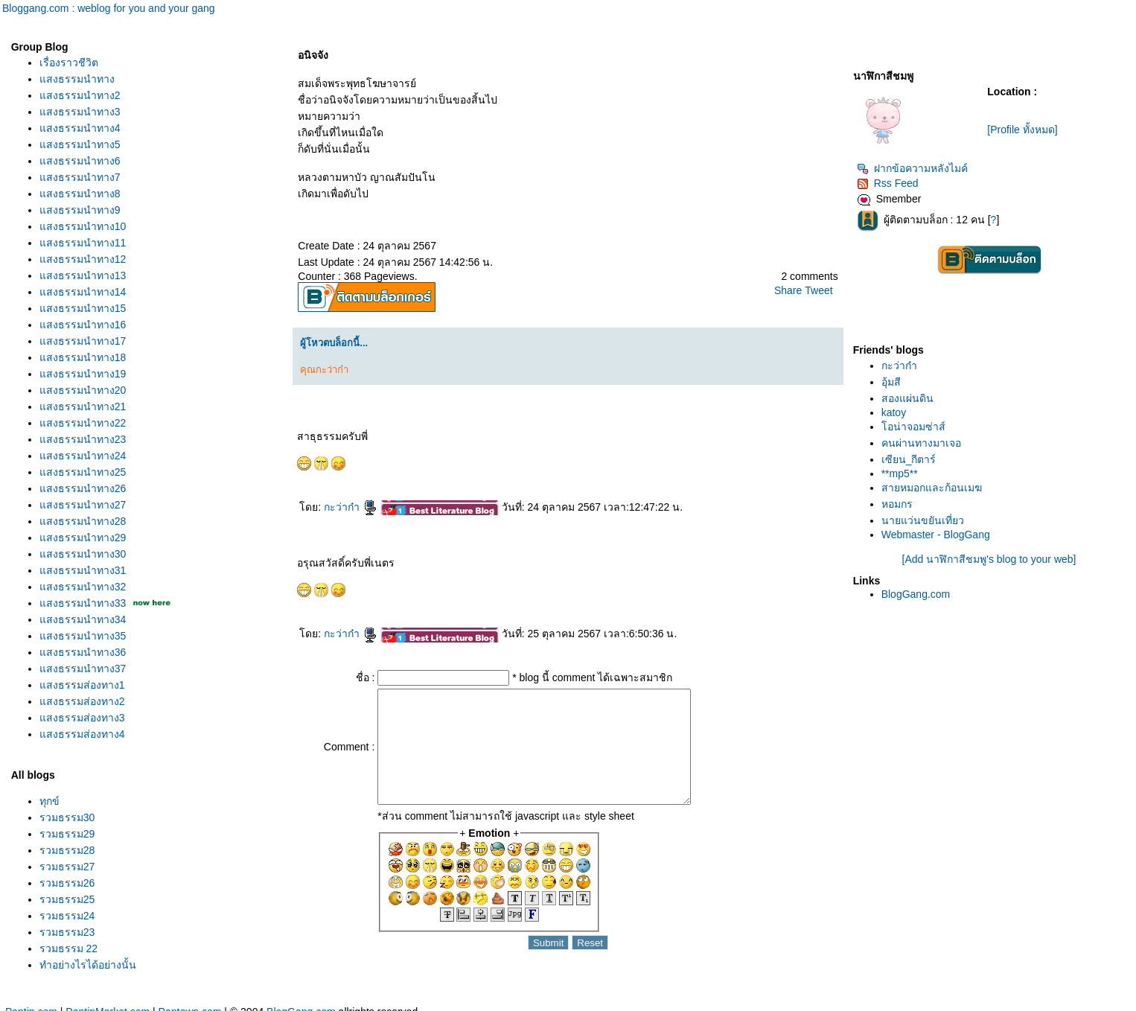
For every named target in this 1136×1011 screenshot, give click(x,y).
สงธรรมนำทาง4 (80, 128)
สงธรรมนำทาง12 (83, 259)
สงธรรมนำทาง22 (83, 423)
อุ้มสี (891, 382)
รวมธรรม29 (67, 834)
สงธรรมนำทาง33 (83, 603)
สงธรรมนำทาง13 (83, 275)
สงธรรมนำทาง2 (80, 95)
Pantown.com (190, 1003)
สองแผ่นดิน (907, 398)
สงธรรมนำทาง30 (83, 554)
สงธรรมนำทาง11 (83, 243)
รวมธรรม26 (67, 883)
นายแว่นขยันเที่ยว (922, 520)
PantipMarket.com (108, 1003)
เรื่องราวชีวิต (68, 62)
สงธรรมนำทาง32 (83, 587)
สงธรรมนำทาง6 (80, 161)
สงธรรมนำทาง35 (83, 636)
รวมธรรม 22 (68, 948)
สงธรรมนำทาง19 (83, 374)
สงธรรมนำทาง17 (83, 341)
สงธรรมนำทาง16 (83, 325)
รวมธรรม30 (67, 817)
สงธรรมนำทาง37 (83, 668)
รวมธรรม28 (67, 850)
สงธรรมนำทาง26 (83, 488)
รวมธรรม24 (67, 916)
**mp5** (899, 473)
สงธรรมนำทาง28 (83, 521)
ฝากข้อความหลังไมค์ (912, 168)
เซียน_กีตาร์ (908, 459)
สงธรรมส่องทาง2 (82, 701)
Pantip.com (31, 1003)
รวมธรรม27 (67, 867)
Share (788, 290)
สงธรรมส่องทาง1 (82, 685)
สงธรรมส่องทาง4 (82, 734)
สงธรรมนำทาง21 (83, 406)
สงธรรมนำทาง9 (80, 210)
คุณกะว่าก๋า (324, 369)
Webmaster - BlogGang (935, 534)
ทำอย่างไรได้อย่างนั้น (87, 965)
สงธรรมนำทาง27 (83, 505)
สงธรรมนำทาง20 (83, 390)
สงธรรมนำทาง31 (83, 570)
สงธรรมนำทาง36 (83, 652)
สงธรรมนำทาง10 (83, 226)
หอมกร (897, 504)
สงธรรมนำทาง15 (83, 308)
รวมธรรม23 (67, 932)
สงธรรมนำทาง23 (83, 439)
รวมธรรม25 (67, 899)
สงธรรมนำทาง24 (83, 456)
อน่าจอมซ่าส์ (913, 427)
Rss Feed (888, 183)
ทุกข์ (49, 801)
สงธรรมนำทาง (77, 79)
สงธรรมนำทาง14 (83, 292)
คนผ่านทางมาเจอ (921, 443)
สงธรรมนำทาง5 (80, 144)
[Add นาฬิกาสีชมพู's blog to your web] (989, 559)
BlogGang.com (916, 594)
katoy (893, 412)
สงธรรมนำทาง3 (80, 112)
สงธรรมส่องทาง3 (82, 718)
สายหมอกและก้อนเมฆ (931, 488)
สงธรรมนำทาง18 (83, 357)
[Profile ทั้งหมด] (1022, 129)
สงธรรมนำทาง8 (80, 194)
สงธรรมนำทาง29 (83, 537)
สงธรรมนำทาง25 (83, 472)
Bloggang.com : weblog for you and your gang (108, 8)
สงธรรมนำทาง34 (83, 619)
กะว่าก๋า (350, 507)
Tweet (818, 290)
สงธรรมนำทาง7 (80, 177)
